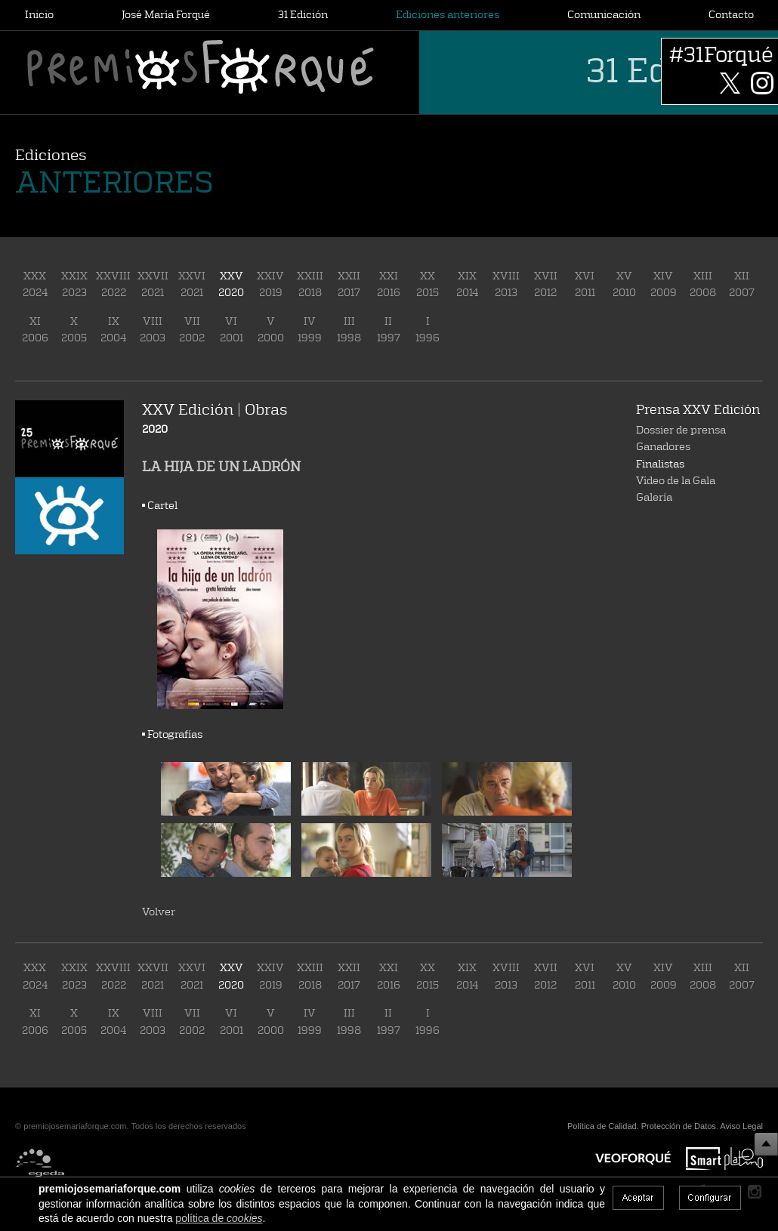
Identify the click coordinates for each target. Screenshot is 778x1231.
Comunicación (604, 14)
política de (218, 1218)
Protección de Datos (678, 1126)
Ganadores (663, 446)
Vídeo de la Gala (675, 480)
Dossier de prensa (681, 429)
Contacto (731, 14)
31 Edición (303, 14)
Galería (654, 496)
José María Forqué (166, 14)
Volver (158, 911)
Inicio (39, 14)
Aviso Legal (741, 1126)
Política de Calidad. (603, 1126)
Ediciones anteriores (447, 14)
